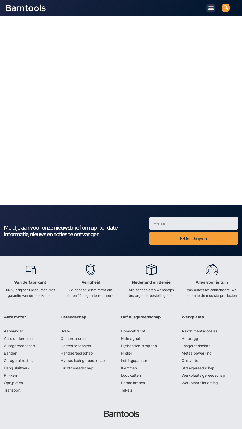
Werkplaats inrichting (200, 382)
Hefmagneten (132, 338)
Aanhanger (13, 331)
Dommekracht (133, 331)
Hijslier (126, 353)
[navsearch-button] (226, 8)
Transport (12, 390)
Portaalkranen (133, 382)
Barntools (25, 8)
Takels (126, 390)
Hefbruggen (192, 338)
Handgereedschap (77, 353)
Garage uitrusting (19, 360)
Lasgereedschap (196, 346)
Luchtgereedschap (77, 368)
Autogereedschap (19, 346)
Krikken (10, 375)
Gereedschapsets (76, 346)
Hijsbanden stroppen (139, 346)
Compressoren (73, 338)
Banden (10, 353)
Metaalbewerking (197, 353)
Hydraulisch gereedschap (83, 360)
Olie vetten (191, 360)
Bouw (65, 331)
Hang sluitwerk (17, 368)
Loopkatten (131, 375)
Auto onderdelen (18, 338)
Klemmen (129, 368)
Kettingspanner (134, 360)
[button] (210, 8)
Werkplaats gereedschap (203, 375)
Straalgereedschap (198, 368)
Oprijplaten (13, 382)
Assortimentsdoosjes (199, 331)
